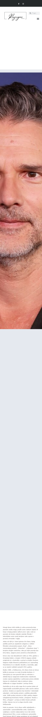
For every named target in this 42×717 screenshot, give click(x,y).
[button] (38, 19)
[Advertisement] (21, 44)
